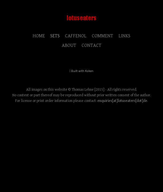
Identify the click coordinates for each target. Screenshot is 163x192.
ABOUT (69, 45)
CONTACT (91, 45)
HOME (39, 36)
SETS (55, 36)
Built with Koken (82, 71)
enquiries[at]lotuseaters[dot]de (122, 101)
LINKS (124, 36)
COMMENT (102, 36)
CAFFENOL (75, 36)
